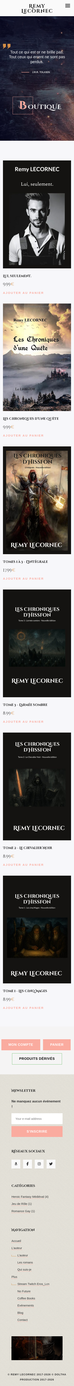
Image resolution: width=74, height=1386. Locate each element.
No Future (24, 1291)
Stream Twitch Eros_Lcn (33, 1284)
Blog (20, 1312)
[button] (67, 5)
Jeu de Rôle (19, 1203)
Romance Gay (20, 1211)
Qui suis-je (24, 1269)
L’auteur (16, 1248)
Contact (22, 1319)
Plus (14, 1276)
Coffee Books (26, 1298)
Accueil (16, 1241)
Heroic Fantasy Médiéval (27, 1196)
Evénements (25, 1305)
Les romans (25, 1262)
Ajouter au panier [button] (23, 292)
